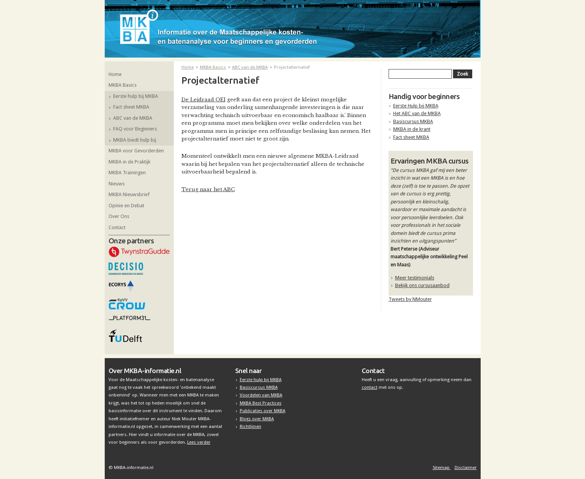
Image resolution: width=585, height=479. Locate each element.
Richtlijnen (250, 426)
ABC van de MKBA (132, 118)
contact (369, 387)
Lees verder (199, 442)
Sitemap (442, 467)
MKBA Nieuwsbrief (129, 194)
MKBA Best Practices (261, 403)
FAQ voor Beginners (135, 129)
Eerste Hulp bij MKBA (415, 106)
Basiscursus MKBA (413, 121)
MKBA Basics (123, 85)
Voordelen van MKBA (261, 395)
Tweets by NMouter (410, 299)
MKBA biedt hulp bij (134, 140)
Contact (117, 227)
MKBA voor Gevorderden (136, 151)
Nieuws (117, 184)
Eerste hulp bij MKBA (135, 96)
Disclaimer (466, 467)
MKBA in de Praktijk (129, 162)
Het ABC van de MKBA (417, 113)
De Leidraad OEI (203, 99)
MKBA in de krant (411, 129)
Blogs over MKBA (257, 418)
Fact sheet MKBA (131, 107)
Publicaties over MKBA (262, 410)
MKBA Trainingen (127, 172)
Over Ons (119, 216)
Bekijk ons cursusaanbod (422, 285)
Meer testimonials (414, 278)
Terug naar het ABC (208, 189)
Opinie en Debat (126, 205)
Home (115, 74)
